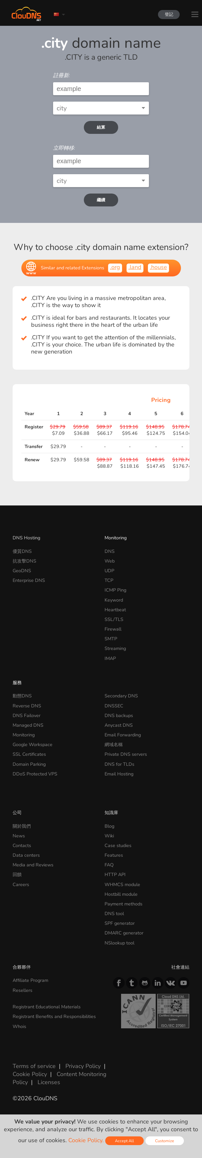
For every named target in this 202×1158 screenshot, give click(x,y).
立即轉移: (64, 148)
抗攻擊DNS (24, 561)
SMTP (111, 638)
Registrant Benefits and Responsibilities (54, 1016)
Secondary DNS (121, 696)
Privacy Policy (83, 1066)
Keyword (114, 600)
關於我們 (22, 826)
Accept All (124, 1140)
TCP (109, 580)
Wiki (109, 836)
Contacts (22, 845)
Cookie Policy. (86, 1140)
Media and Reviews (33, 865)
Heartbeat (115, 609)
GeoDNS (22, 570)
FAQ (109, 865)
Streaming (115, 648)
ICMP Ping (115, 590)
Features (114, 855)
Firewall (113, 629)
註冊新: (61, 75)
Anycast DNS (119, 725)
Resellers (22, 990)
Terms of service (34, 1066)
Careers (21, 884)
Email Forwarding (123, 735)
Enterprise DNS (29, 580)
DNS (110, 551)
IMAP (110, 658)
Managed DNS (28, 725)
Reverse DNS (27, 706)
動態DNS (22, 696)
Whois (19, 1026)
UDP (109, 570)
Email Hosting (119, 774)
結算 (101, 127)
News (19, 836)
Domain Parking (29, 764)
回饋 (17, 874)
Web (110, 561)
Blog (109, 826)
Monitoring (116, 537)
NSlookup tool (119, 943)
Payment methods (123, 904)
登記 (166, 14)
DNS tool (114, 913)
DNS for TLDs (119, 764)
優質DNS (22, 551)
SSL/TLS (114, 619)
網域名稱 (114, 744)
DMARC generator (124, 933)
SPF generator (120, 923)
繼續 (101, 200)
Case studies (118, 845)
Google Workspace (32, 744)
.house (158, 267)
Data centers (26, 855)
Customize (164, 1140)
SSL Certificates (29, 754)
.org (115, 267)
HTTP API (115, 874)
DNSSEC (114, 706)
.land (135, 267)
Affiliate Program (30, 980)
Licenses (49, 1082)
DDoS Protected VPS (35, 774)
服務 (17, 682)
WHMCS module (122, 884)
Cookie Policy (30, 1074)
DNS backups (119, 715)
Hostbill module (121, 894)
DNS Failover (26, 715)
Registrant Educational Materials (47, 1006)
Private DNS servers (126, 754)
